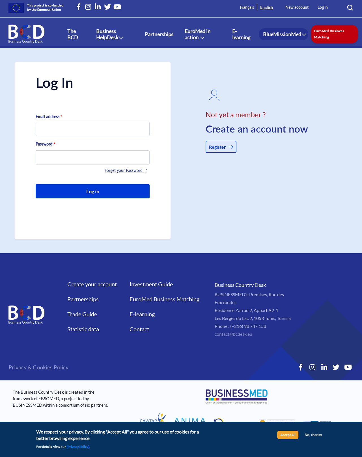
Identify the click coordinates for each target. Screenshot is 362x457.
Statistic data (83, 329)
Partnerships (159, 34)
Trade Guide (82, 314)
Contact (139, 329)
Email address (47, 116)
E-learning (241, 34)
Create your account (92, 284)
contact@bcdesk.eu (233, 334)
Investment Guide (151, 284)
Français (247, 8)
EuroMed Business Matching (329, 34)
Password (44, 144)
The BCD (72, 34)
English (266, 7)
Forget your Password (124, 170)
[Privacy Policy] (77, 448)
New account (297, 8)
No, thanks (313, 437)
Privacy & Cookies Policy (38, 367)
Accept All (287, 437)
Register (217, 147)
